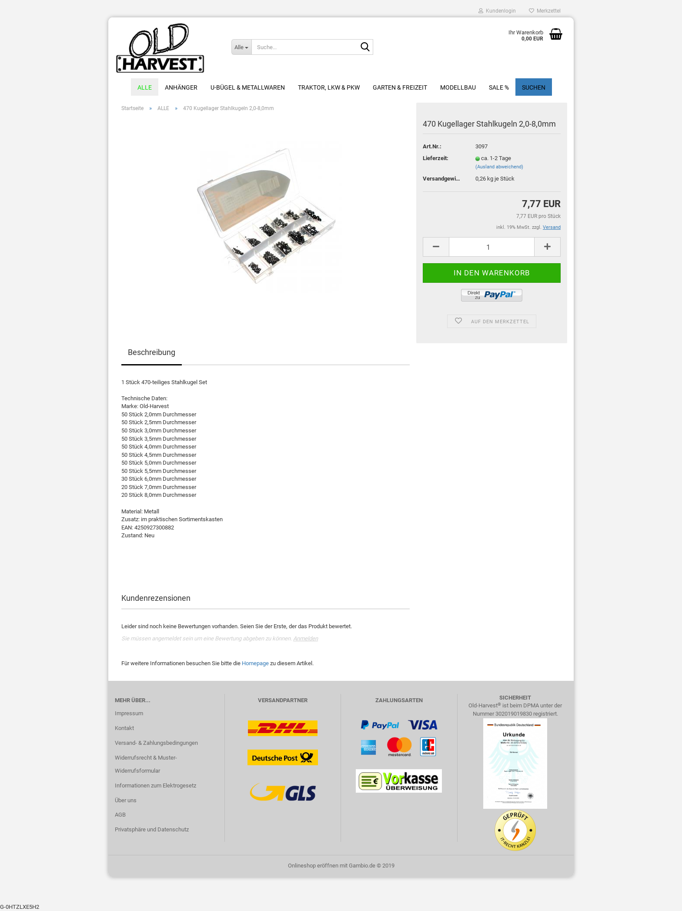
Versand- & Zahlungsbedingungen (156, 743)
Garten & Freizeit (400, 87)
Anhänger (181, 87)
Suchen (533, 87)
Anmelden (305, 638)
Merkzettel (545, 11)
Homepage (255, 663)
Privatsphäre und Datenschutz (152, 829)
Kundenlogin (497, 11)
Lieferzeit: (435, 158)
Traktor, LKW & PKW (329, 87)
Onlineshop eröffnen (313, 865)
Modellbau (458, 87)
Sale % (499, 87)
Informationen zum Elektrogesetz (155, 785)
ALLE (144, 87)
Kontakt (124, 728)
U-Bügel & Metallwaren (248, 87)
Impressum (129, 713)
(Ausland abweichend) (499, 167)
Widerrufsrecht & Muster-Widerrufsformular (146, 764)
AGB (120, 814)
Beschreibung (151, 352)
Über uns (126, 800)
